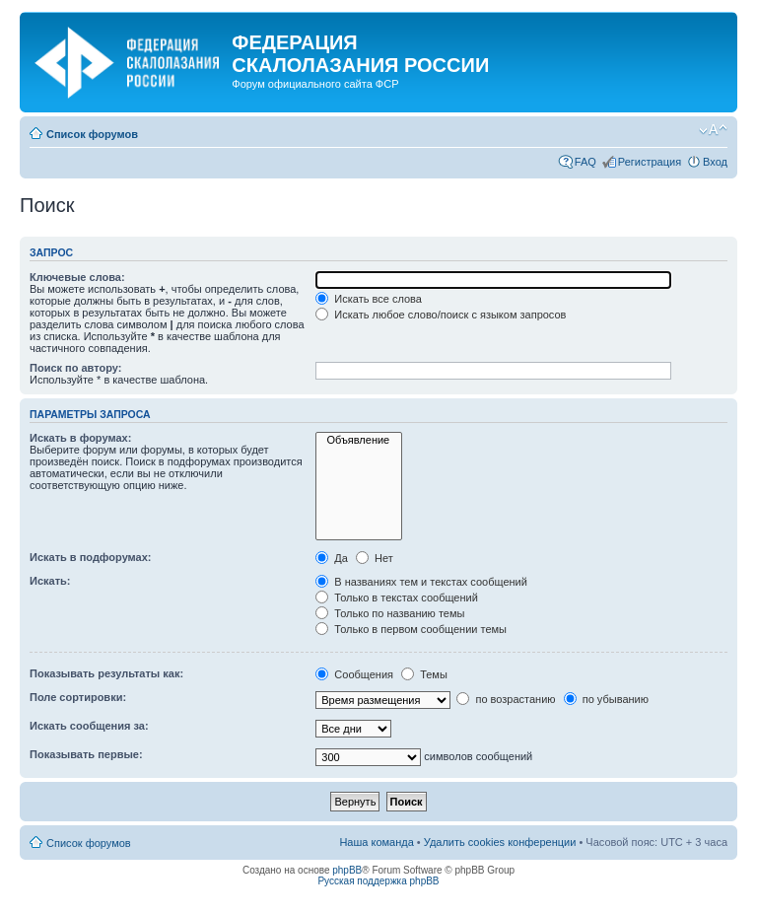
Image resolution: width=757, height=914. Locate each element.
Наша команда (376, 842)
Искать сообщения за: (89, 726)
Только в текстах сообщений (396, 597)
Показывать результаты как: (106, 673)
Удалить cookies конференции (500, 842)
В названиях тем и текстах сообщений (421, 582)
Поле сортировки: (78, 697)
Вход (715, 162)
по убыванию (606, 699)
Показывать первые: (86, 754)
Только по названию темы (389, 613)
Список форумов (92, 134)
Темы (424, 674)
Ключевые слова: (77, 277)
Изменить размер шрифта (713, 130)
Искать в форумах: (80, 438)
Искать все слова (368, 299)
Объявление (358, 440)
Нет (374, 558)
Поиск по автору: (75, 368)
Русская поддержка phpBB (378, 881)
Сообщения (354, 674)
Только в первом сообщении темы (411, 629)
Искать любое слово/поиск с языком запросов (440, 314)
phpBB (347, 870)
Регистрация (649, 162)
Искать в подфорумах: (91, 557)
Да (331, 558)
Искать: (50, 581)
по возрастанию (505, 699)
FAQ (585, 162)
